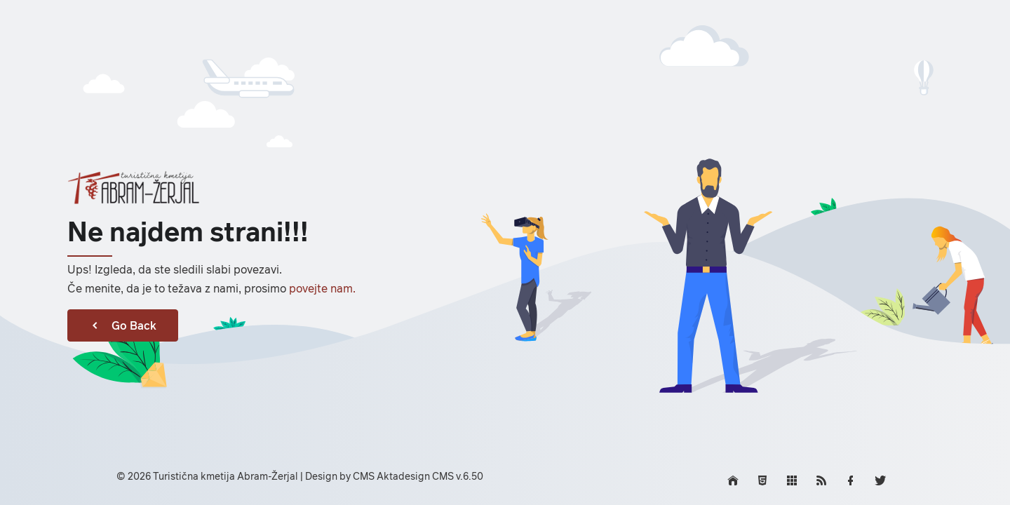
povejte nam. (322, 288)
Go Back (122, 325)
